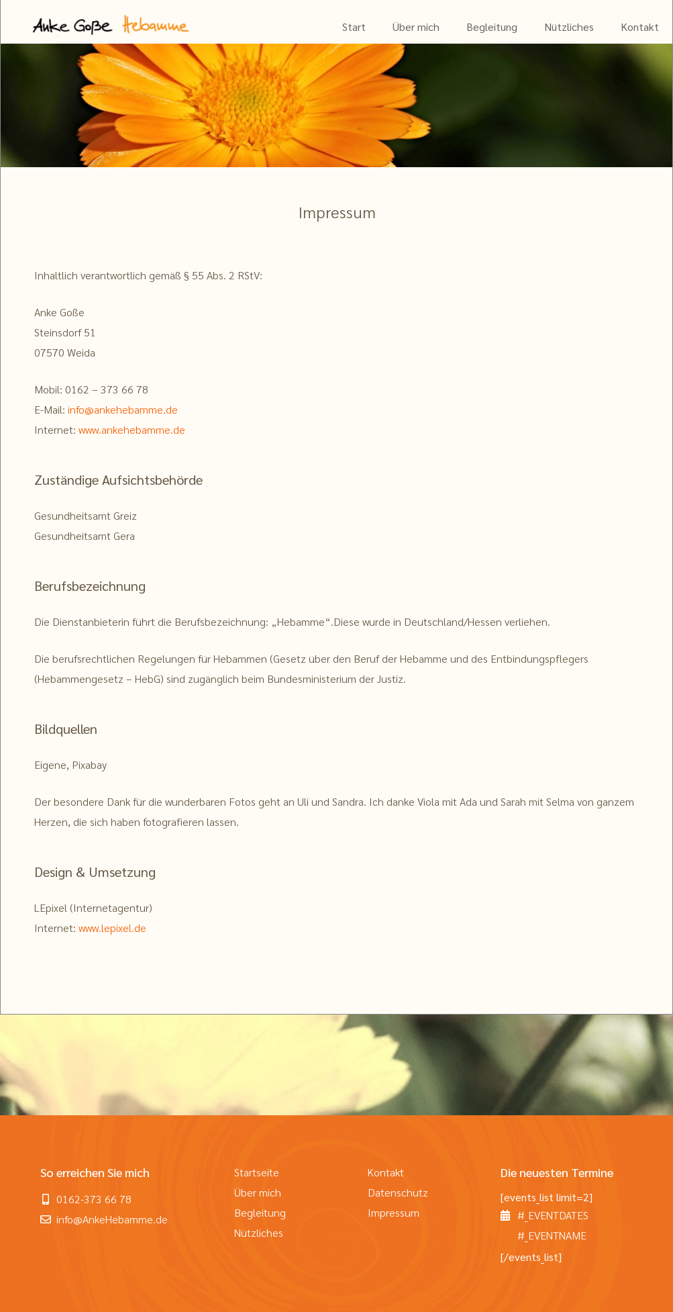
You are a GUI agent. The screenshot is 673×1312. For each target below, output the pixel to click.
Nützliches (569, 26)
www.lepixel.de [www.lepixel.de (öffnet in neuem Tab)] (112, 928)
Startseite (256, 1172)
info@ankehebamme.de (123, 409)
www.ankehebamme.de (132, 429)
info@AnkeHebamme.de (112, 1219)
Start (354, 26)
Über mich (416, 26)
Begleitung (491, 26)
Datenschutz (398, 1192)
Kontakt (640, 26)
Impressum (393, 1212)
